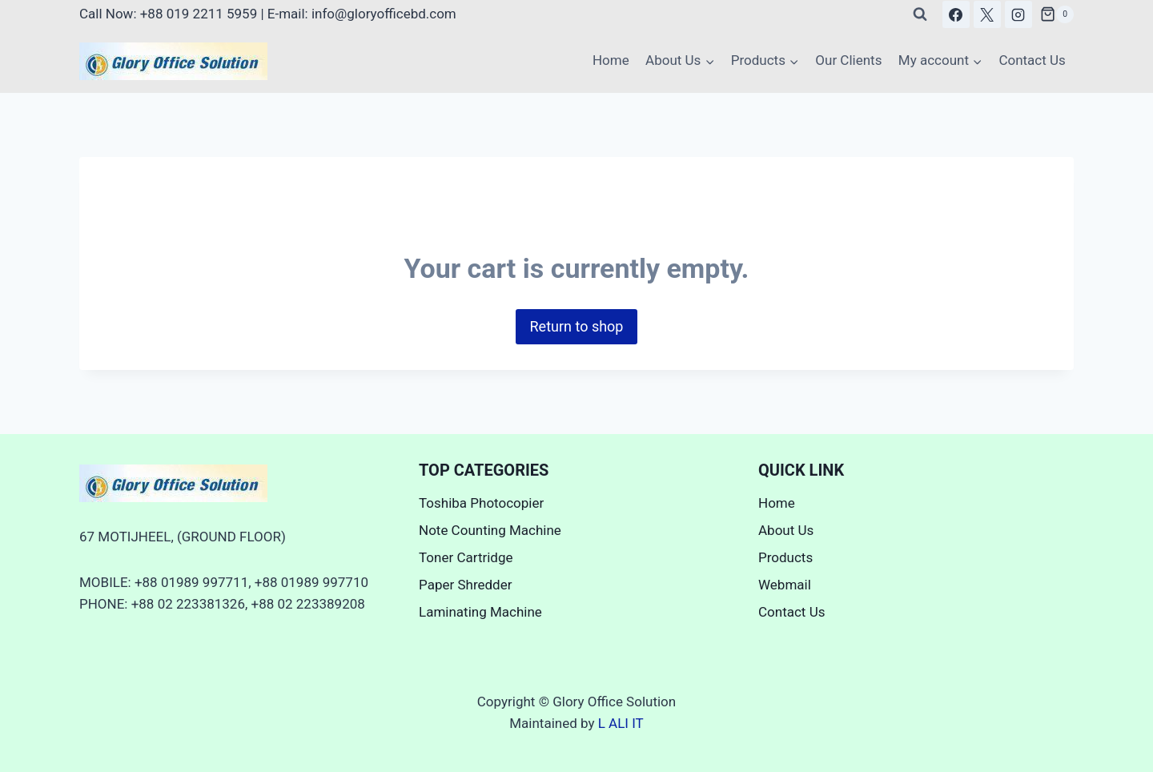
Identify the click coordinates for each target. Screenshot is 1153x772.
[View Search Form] (920, 14)
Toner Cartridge (466, 557)
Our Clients (848, 60)
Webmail (784, 585)
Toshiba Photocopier (481, 503)
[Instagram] (1018, 14)
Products (785, 557)
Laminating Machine (480, 612)
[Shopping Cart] (1057, 14)
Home (611, 60)
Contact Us (1031, 60)
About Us (786, 530)
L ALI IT (621, 723)
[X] (987, 14)
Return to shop (577, 326)
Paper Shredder (465, 585)
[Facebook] (956, 14)
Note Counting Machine (490, 530)
